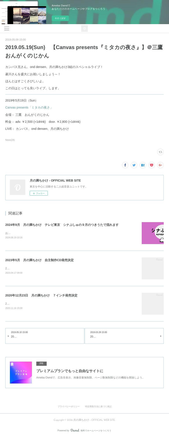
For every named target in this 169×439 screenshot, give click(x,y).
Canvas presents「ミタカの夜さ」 (29, 107)
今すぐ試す (60, 18)
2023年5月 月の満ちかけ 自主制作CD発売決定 (39, 260)
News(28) (10, 140)
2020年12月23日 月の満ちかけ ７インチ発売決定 (41, 296)
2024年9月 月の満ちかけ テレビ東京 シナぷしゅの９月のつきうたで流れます (62, 225)
